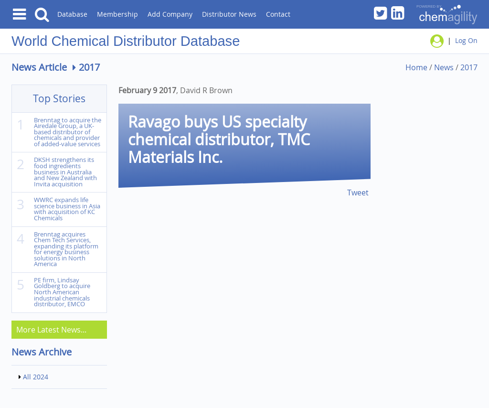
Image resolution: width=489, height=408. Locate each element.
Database (72, 14)
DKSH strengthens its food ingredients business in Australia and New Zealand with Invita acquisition (65, 172)
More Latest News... (51, 329)
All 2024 (35, 376)
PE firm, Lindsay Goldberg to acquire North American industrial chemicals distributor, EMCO (62, 292)
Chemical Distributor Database (146, 41)
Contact (278, 14)
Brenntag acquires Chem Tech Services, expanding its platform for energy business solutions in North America (66, 249)
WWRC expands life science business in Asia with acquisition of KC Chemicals (67, 209)
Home (416, 67)
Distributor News (229, 14)
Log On (466, 40)
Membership (117, 14)
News (444, 67)
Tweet (358, 192)
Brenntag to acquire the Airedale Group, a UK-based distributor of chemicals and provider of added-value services (67, 132)
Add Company (170, 14)
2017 (469, 67)
